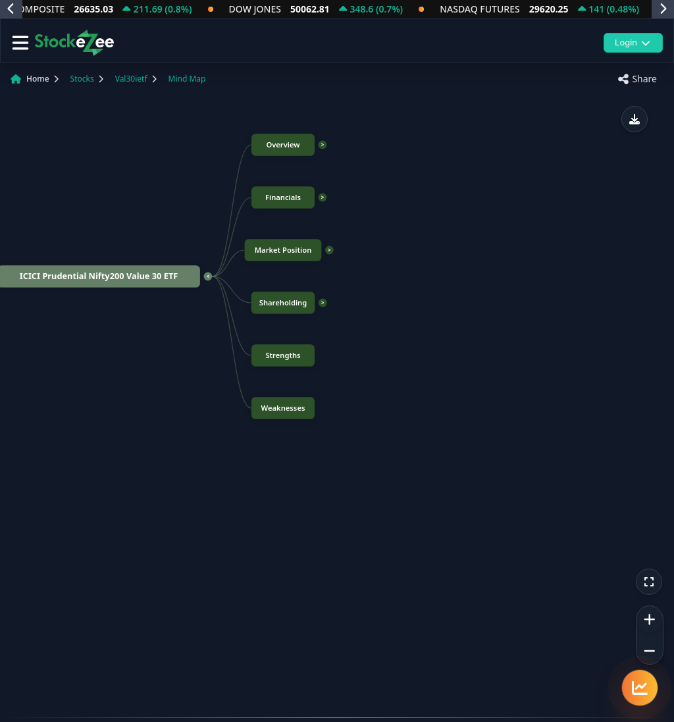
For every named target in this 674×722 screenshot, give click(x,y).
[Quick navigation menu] (639, 687)
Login (633, 42)
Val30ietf (131, 78)
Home (37, 78)
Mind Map (187, 78)
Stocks (82, 78)
